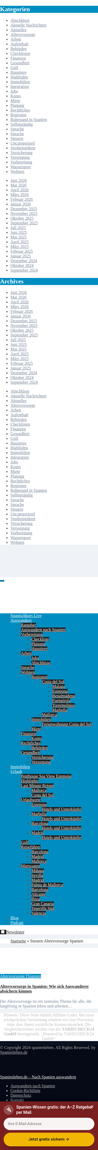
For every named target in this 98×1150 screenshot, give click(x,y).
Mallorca (49, 715)
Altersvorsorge (22, 34)
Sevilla (37, 875)
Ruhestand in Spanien (28, 119)
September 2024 (24, 270)
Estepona (60, 691)
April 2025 (19, 242)
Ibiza (35, 899)
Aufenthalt (19, 44)
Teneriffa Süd (42, 908)
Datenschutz (20, 1095)
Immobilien (20, 82)
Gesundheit (20, 63)
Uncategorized (22, 143)
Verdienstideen (22, 148)
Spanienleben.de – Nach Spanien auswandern (38, 1077)
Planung (17, 105)
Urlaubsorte (31, 800)
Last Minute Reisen (37, 785)
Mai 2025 (18, 237)
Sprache (17, 129)
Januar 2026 (20, 204)
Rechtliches (20, 110)
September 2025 (24, 223)
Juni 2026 (18, 180)
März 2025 (19, 246)
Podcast (17, 922)
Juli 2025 (18, 227)
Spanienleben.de (13, 1052)
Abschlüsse (20, 20)
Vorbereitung (21, 162)
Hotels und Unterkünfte (61, 809)
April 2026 (19, 190)
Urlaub (16, 771)
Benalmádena (63, 696)
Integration (19, 86)
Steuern (16, 138)
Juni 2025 (18, 232)
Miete (15, 100)
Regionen (18, 115)
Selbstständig (21, 124)
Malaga (58, 686)
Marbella (59, 710)
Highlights (19, 77)
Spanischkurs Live (26, 615)
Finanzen (18, 58)
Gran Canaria (42, 903)
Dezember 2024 (23, 261)
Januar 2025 (20, 256)
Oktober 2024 (21, 265)
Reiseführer (31, 847)
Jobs (14, 91)
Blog (14, 918)
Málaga (37, 870)
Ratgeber (28, 625)
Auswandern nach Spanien (43, 629)
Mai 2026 (18, 185)
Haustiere (18, 72)
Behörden (18, 48)
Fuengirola (61, 700)
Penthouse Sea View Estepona (46, 776)
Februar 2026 (21, 199)
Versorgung (20, 157)
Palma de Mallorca (47, 885)
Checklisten (20, 53)
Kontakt (17, 1100)
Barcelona (39, 823)
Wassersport (20, 167)
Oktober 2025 (21, 218)
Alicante (38, 894)
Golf (14, 67)
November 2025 (24, 213)
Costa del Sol (53, 681)
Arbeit (15, 39)
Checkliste (40, 639)
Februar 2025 (21, 251)
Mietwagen (30, 866)
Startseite (18, 941)
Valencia (38, 913)
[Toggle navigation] (2, 581)
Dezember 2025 (23, 209)
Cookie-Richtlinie (25, 1090)
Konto (15, 96)
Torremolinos (63, 705)
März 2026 (19, 194)
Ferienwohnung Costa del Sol (66, 724)
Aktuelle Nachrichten (28, 25)
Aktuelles (18, 30)
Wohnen (17, 171)
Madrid (37, 833)
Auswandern (21, 620)
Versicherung (21, 152)
